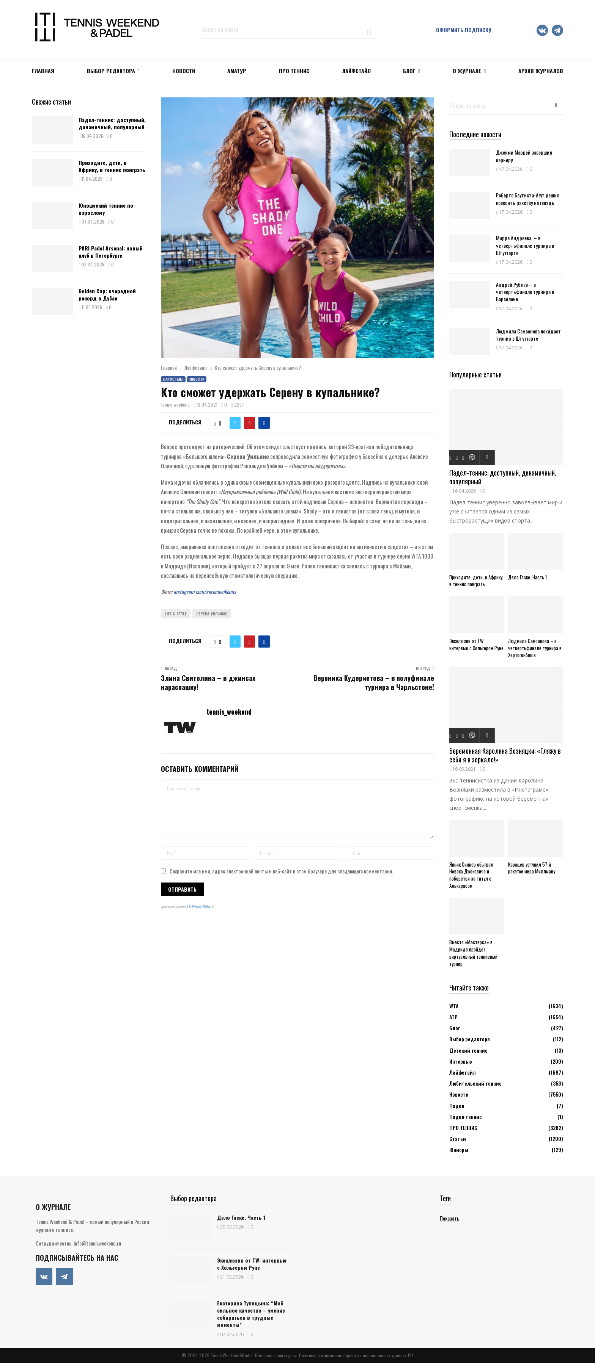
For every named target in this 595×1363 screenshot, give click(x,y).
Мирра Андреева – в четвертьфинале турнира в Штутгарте (525, 245)
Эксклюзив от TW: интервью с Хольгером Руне (476, 644)
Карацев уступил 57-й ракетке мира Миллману (531, 868)
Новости (197, 379)
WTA (453, 1006)
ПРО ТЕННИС (294, 71)
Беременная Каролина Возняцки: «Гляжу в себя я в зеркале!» (504, 755)
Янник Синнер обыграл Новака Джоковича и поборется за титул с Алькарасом (471, 875)
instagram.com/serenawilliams (204, 591)
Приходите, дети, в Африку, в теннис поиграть (112, 165)
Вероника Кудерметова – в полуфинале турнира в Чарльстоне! (373, 682)
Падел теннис (465, 1116)
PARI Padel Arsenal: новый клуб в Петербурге (111, 251)
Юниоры (458, 1149)
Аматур (236, 71)
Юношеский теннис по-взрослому (107, 208)
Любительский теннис (475, 1083)
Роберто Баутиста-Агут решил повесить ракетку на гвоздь (527, 198)
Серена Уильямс (211, 614)
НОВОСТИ (183, 71)
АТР (453, 1017)
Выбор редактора (111, 71)
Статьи (457, 1138)
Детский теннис (468, 1050)
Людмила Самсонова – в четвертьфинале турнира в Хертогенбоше (535, 648)
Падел (456, 1105)
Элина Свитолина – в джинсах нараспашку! (208, 682)
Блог (409, 71)
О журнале (467, 71)
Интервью (460, 1061)
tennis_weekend (175, 404)
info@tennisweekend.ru (97, 1243)
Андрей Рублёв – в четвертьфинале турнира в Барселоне (525, 291)
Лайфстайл (173, 379)
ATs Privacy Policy (198, 906)
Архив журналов (540, 71)
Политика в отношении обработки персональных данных (352, 1355)
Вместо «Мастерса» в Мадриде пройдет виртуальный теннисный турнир (473, 952)
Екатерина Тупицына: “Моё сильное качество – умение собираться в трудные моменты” (251, 1314)
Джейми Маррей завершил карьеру (524, 155)
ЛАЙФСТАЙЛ (356, 71)
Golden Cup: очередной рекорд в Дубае (107, 294)
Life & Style (176, 614)
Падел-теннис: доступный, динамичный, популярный (112, 123)
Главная (43, 71)
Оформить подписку (463, 30)
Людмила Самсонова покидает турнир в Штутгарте (528, 334)
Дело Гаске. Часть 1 (527, 577)
